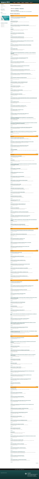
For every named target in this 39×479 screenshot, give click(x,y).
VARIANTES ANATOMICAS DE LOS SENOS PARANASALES (18, 224)
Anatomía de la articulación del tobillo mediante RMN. (17, 396)
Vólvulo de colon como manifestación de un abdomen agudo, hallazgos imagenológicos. (21, 127)
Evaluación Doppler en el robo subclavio (16, 168)
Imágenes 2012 (2, 24)
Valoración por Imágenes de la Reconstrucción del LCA (17, 455)
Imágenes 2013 (2, 25)
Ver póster (12, 19)
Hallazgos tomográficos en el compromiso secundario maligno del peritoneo (20, 65)
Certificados (3, 9)
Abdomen (12, 11)
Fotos (1, 12)
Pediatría (22, 11)
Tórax (26, 11)
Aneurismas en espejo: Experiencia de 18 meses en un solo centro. (19, 289)
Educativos (22, 8)
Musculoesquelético (29, 11)
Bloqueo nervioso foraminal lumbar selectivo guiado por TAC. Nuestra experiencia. (21, 400)
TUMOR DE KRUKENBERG (14, 149)
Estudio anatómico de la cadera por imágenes (16, 416)
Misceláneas (17, 11)
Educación (14, 11)
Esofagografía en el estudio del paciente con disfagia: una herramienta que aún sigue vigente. (22, 141)
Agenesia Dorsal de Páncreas (14, 21)
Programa (17, 469)
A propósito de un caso (13, 388)
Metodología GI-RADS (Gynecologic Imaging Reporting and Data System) (20, 145)
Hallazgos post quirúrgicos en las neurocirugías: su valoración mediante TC (20, 318)
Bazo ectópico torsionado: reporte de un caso (16, 252)
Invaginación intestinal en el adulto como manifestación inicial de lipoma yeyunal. (21, 73)
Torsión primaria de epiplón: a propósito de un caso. (17, 109)
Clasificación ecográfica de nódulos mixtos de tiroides (17, 137)
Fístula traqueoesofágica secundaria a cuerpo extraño (17, 256)
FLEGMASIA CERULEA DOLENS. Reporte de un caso (17, 172)
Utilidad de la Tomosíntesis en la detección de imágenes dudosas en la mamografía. (21, 242)
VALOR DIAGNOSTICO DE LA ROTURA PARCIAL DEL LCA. (18, 451)
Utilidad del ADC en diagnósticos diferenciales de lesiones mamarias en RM (20, 246)
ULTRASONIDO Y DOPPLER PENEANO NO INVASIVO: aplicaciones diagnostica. (20, 215)
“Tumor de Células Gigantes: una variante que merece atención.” (18, 459)
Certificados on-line (3, 10)
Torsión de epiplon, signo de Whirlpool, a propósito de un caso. (18, 105)
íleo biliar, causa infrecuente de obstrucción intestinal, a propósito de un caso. (20, 69)
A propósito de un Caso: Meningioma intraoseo (16, 281)
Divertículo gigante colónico (14, 48)
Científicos (17, 8)
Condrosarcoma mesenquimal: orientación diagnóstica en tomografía (19, 412)
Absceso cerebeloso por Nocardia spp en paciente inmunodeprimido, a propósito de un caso (22, 285)
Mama (20, 11)
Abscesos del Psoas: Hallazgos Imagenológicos (16, 392)
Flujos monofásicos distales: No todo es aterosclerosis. (17, 176)
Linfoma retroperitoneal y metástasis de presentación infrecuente (19, 77)
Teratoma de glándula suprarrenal (15, 101)
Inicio (15, 469)
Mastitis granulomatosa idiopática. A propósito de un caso (18, 238)
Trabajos (2, 4)
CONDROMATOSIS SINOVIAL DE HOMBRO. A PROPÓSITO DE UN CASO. (19, 408)
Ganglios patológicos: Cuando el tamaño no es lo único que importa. (19, 180)
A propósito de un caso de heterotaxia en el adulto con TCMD (18, 17)
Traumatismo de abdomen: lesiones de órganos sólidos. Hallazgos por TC (20, 113)
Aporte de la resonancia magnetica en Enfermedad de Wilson (18, 293)
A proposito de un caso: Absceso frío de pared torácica (17, 337)
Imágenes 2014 (2, 26)
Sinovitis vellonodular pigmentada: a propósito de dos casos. (18, 447)
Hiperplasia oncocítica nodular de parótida (16, 184)
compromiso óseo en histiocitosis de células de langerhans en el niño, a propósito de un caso (22, 404)
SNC (24, 11)
